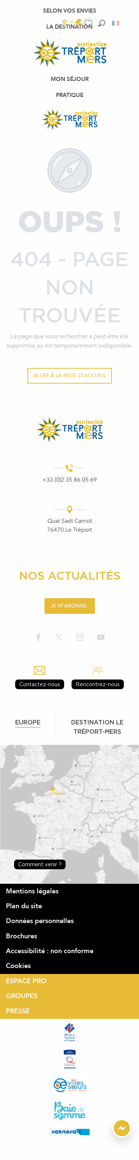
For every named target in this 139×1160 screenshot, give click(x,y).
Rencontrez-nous (98, 684)
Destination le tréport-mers (97, 727)
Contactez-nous (39, 684)
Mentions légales (32, 891)
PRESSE (18, 1011)
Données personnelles (40, 921)
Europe (27, 722)
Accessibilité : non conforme (49, 951)
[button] (101, 23)
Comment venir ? (40, 864)
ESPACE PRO (26, 981)
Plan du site (24, 906)
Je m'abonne (68, 605)
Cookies (18, 966)
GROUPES (21, 996)
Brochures (21, 936)
